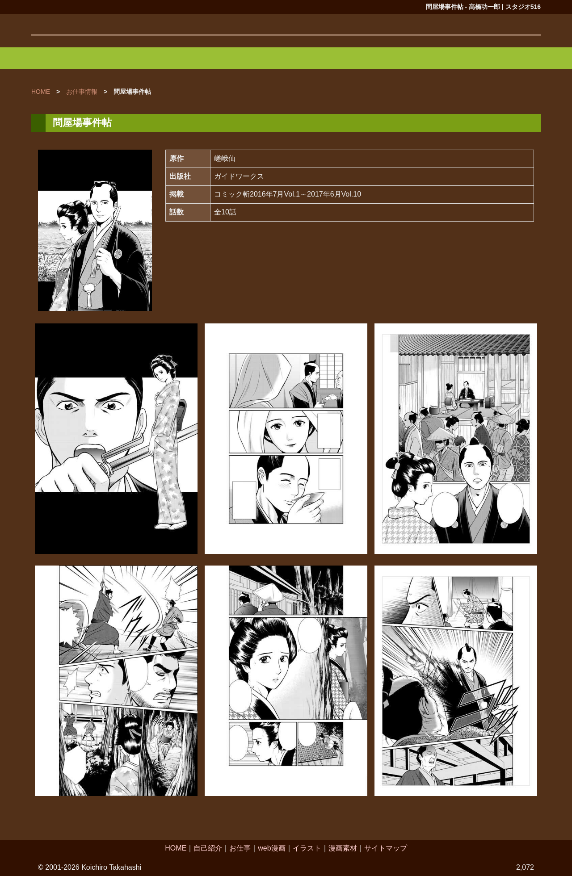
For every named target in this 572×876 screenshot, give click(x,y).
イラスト (307, 848)
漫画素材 (342, 848)
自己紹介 (207, 848)
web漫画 (271, 848)
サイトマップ (385, 848)
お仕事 (240, 848)
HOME (175, 848)
